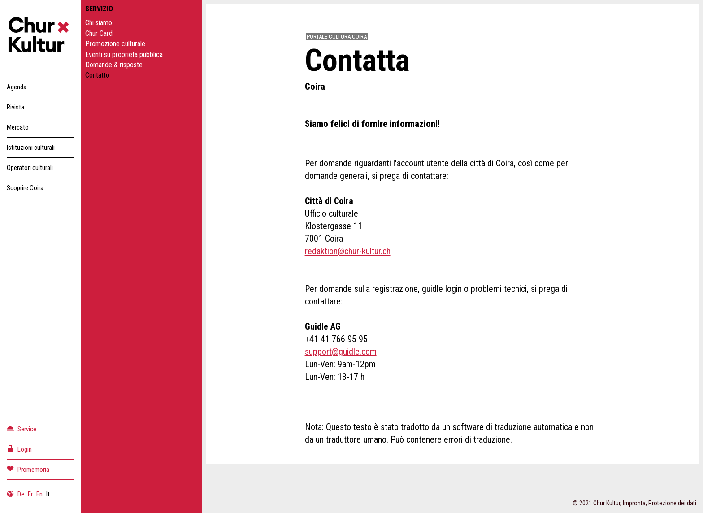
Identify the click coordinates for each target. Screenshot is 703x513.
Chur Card (99, 33)
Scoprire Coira (25, 188)
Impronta (634, 503)
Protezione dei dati (672, 503)
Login (19, 448)
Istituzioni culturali (31, 147)
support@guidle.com (341, 351)
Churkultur (40, 36)
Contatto (97, 75)
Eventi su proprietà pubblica (124, 54)
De (20, 494)
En (39, 494)
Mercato (18, 127)
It (48, 494)
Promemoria (28, 469)
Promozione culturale (115, 43)
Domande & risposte (114, 65)
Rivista (15, 107)
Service (21, 428)
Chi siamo (98, 22)
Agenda (16, 87)
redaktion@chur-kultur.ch (348, 251)
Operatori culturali (30, 168)
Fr (30, 494)
